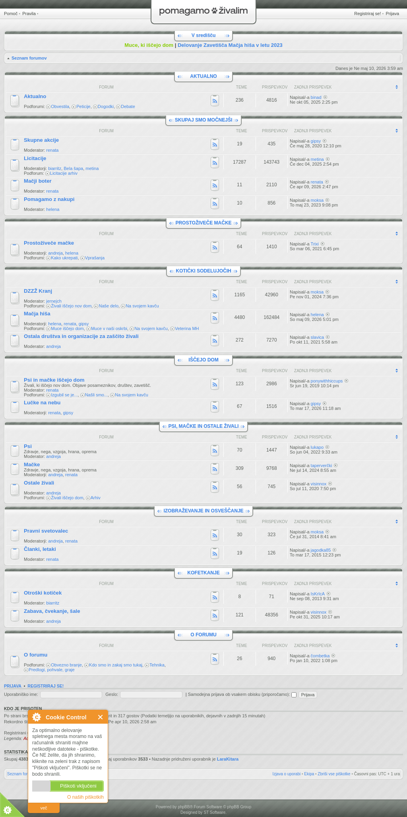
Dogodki (106, 106)
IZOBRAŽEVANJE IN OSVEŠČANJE (203, 511)
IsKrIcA (318, 593)
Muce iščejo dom (67, 328)
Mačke (32, 464)
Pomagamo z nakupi (49, 199)
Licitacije (35, 158)
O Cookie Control (36, 717)
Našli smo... (96, 394)
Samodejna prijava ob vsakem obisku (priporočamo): (242, 694)
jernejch (54, 301)
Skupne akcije (41, 140)
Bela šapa (73, 168)
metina (92, 168)
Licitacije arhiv (64, 173)
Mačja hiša (37, 314)
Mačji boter (38, 181)
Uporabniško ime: (21, 694)
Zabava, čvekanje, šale (52, 611)
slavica (317, 337)
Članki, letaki (40, 549)
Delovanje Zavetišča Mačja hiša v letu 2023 (230, 45)
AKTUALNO (203, 76)
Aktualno (35, 96)
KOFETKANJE (203, 573)
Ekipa (309, 774)
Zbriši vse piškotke (334, 774)
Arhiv (96, 497)
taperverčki (321, 465)
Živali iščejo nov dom (71, 305)
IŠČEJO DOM (203, 360)
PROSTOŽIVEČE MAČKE (203, 223)
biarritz (54, 168)
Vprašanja (95, 257)
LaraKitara (227, 759)
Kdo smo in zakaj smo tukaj (115, 664)
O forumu (35, 655)
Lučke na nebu (42, 403)
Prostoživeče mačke (49, 243)
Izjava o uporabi (287, 774)
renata (52, 150)
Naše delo (108, 305)
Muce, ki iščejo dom (148, 45)
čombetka (320, 655)
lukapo (317, 447)
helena (52, 209)
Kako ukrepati (64, 257)
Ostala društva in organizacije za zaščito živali (81, 336)
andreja (55, 253)
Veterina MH (187, 328)
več (43, 807)
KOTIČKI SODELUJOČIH (203, 271)
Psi (28, 446)
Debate (128, 106)
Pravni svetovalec (46, 531)
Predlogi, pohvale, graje (52, 669)
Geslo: (111, 694)
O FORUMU (203, 634)
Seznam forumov (29, 58)
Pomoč (10, 13)
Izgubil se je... (64, 394)
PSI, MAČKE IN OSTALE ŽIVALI (204, 426)
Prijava (392, 13)
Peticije (83, 106)
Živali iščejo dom (67, 497)
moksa (317, 200)
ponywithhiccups (327, 381)
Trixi (315, 243)
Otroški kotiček (43, 593)
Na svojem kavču (142, 305)
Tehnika (157, 664)
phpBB (184, 807)
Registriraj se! (367, 13)
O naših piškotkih (85, 797)
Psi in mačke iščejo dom (54, 380)
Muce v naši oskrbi (109, 328)
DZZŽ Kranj (38, 291)
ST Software (214, 812)
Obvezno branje (66, 664)
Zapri (100, 717)
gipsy (316, 141)
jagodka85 (321, 550)
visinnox (319, 483)
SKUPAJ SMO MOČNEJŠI (203, 120)
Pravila (29, 13)
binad (316, 97)
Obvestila (60, 106)
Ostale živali (39, 483)
